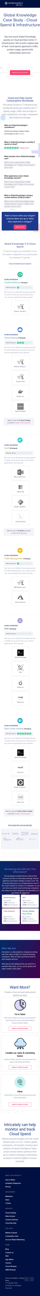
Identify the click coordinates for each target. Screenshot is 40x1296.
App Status (9, 1259)
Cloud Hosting (11, 338)
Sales (7, 1200)
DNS (6, 629)
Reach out (20, 227)
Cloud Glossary (11, 1266)
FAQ (7, 1256)
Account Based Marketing (15, 1240)
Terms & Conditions (12, 1278)
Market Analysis (11, 1233)
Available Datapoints (13, 1183)
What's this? (24, 148)
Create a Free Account (22, 423)
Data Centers (10, 1216)
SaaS (7, 448)
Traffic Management (13, 559)
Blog (7, 1249)
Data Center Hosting (14, 729)
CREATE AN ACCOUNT (20, 72)
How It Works (10, 1180)
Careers (8, 1263)
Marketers (9, 1196)
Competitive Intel (11, 1236)
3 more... (22, 134)
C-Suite (8, 1203)
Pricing (7, 1187)
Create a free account (20, 1028)
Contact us (9, 1253)
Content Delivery (12, 283)
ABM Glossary (10, 1270)
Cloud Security (10, 1223)
